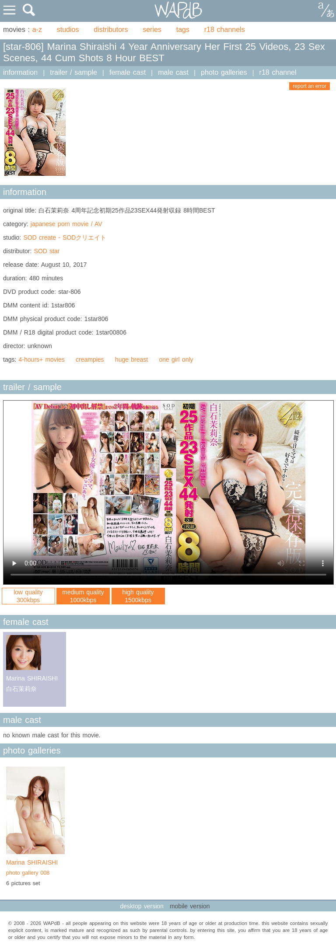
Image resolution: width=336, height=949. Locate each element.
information (20, 72)
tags (182, 29)
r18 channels (224, 29)
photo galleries (224, 72)
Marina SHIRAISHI (35, 868)
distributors (111, 29)
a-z (37, 29)
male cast (173, 72)
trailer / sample (73, 72)
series (152, 29)
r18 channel (278, 72)
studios (68, 29)
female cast (127, 72)
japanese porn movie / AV (66, 223)
